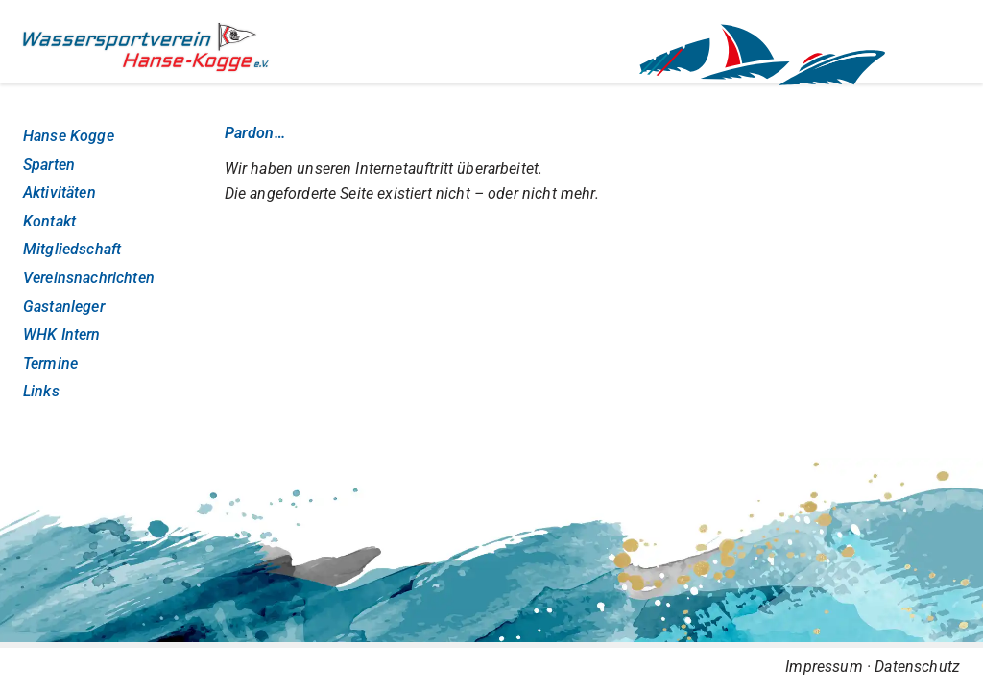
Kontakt (49, 221)
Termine (50, 363)
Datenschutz (917, 666)
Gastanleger (64, 307)
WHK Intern (62, 334)
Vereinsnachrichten (89, 278)
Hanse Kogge (68, 136)
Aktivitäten (59, 192)
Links (41, 391)
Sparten (49, 164)
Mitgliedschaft (72, 249)
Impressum (823, 666)
